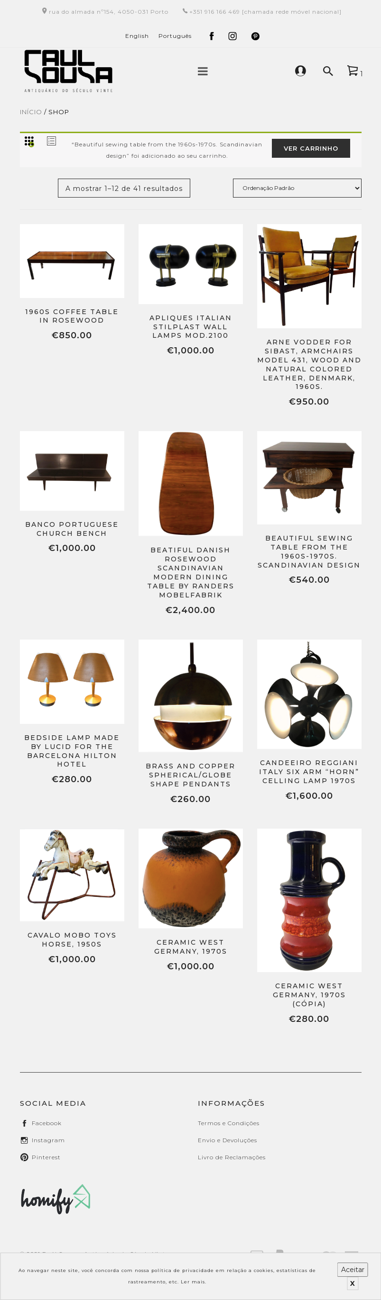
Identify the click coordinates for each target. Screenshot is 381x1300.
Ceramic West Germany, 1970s (190, 947)
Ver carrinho (311, 148)
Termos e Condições (229, 1123)
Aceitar (352, 1269)
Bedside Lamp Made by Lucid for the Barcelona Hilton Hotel (72, 751)
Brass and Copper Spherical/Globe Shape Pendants (190, 775)
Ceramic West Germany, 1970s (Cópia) (309, 995)
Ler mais (193, 1281)
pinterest (46, 1157)
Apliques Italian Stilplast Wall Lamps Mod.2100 (190, 327)
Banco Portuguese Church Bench (72, 529)
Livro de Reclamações (232, 1157)
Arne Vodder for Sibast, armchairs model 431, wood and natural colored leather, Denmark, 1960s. (309, 364)
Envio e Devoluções (227, 1140)
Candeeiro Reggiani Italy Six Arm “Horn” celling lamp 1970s (309, 771)
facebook (47, 1123)
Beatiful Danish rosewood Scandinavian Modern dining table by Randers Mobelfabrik (190, 572)
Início (31, 112)
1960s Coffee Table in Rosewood (72, 316)
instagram (48, 1140)
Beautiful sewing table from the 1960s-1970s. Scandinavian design (309, 551)
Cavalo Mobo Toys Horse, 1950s (72, 939)
